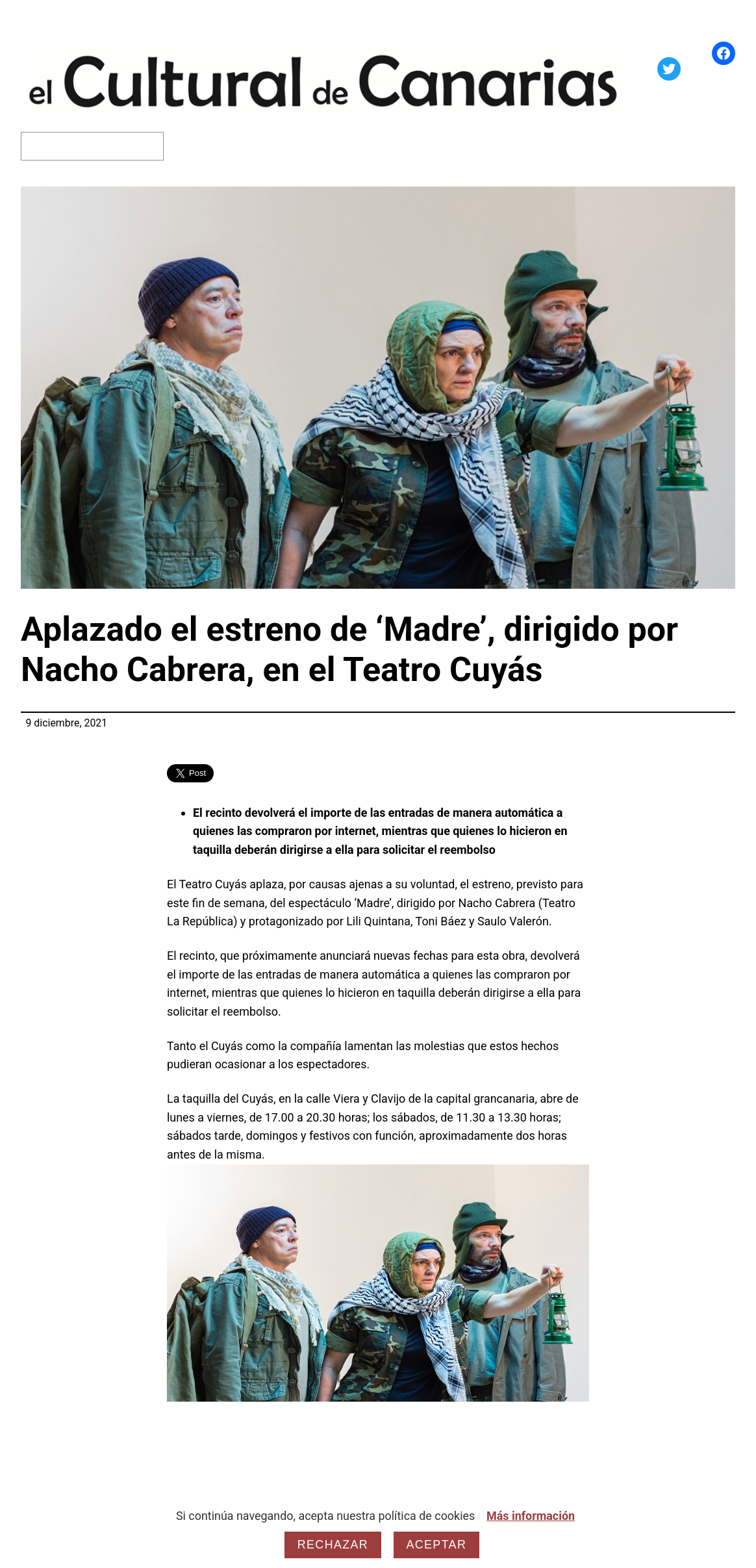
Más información (530, 1516)
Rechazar (332, 1544)
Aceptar (437, 1544)
